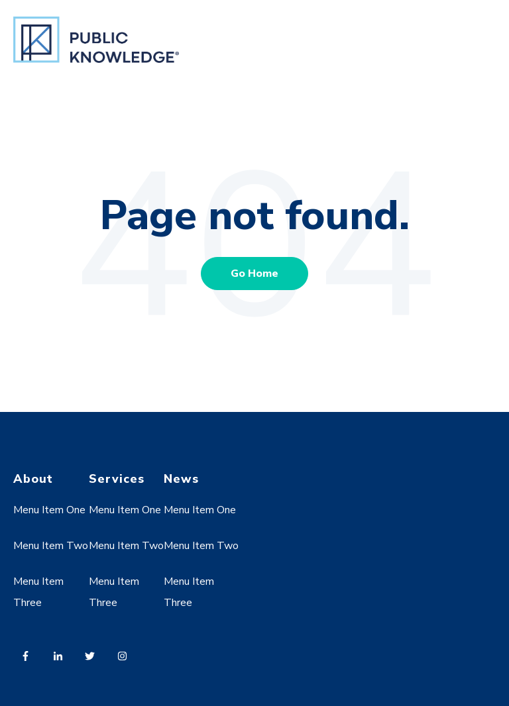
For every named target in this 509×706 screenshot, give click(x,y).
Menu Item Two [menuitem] (50, 545)
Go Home (254, 273)
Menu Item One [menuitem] (49, 510)
